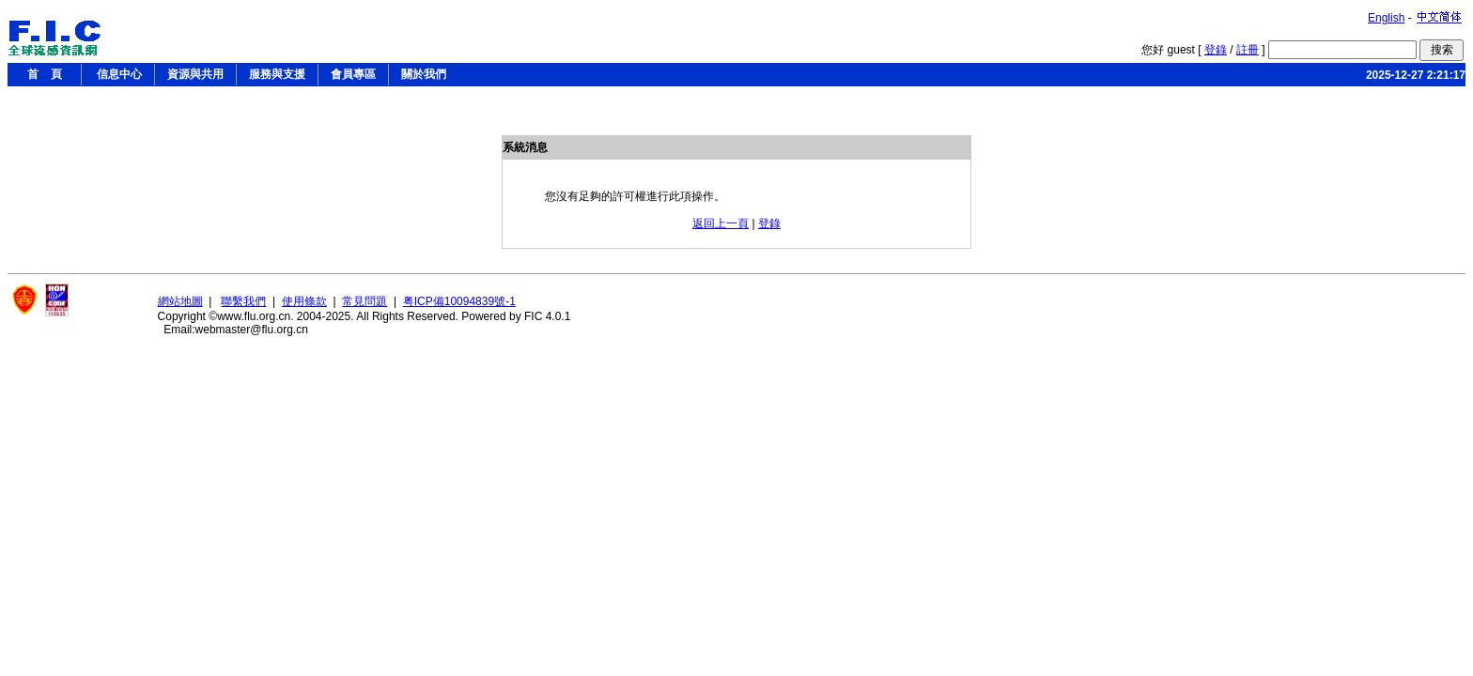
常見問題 (364, 301)
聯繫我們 (243, 301)
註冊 (1247, 49)
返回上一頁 (720, 223)
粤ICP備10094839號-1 (459, 301)
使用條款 (304, 301)
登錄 (1215, 49)
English (1386, 17)
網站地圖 (180, 301)
